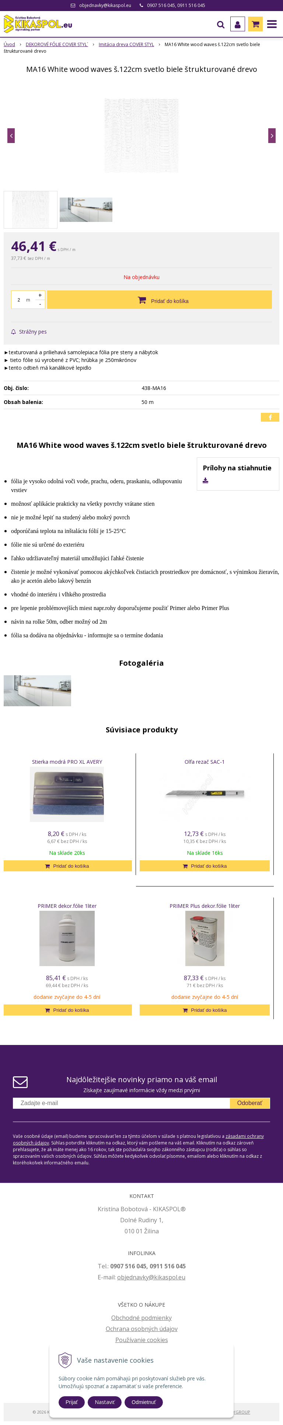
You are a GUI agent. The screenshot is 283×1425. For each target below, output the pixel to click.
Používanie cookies (141, 1340)
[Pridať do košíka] (159, 299)
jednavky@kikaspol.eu (155, 1277)
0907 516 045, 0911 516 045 (176, 5)
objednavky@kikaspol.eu (105, 5)
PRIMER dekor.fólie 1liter (67, 905)
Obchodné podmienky (141, 1318)
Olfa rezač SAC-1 (205, 761)
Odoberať (249, 1103)
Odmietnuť (144, 1402)
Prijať (72, 1402)
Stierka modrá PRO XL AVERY (67, 761)
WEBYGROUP (237, 1412)
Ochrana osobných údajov (142, 1329)
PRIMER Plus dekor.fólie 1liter (205, 905)
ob (121, 1277)
